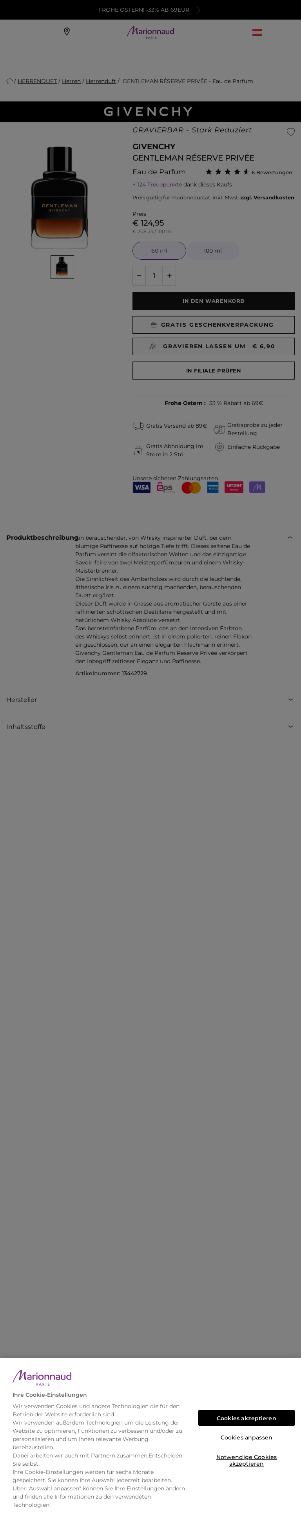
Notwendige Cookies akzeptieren (246, 1459)
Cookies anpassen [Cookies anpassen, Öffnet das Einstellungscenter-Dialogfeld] (246, 1437)
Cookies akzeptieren (246, 1418)
